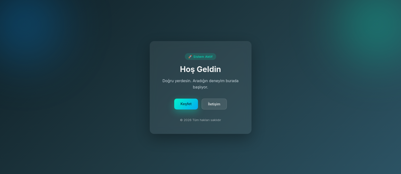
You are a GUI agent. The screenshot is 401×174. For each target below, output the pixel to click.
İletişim (214, 104)
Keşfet (186, 104)
